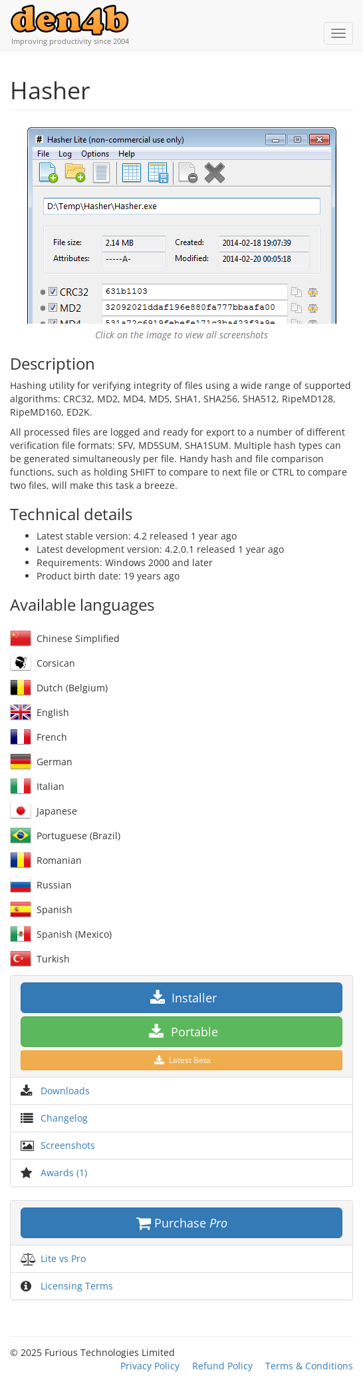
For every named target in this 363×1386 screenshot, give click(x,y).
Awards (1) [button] (64, 1172)
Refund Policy (222, 1365)
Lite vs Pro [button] (63, 1258)
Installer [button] (181, 998)
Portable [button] (181, 1032)
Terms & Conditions (309, 1365)
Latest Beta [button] (181, 1060)
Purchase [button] (181, 1223)
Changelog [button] (64, 1118)
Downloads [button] (65, 1090)
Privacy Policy (150, 1365)
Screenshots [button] (68, 1145)
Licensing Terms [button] (77, 1285)
